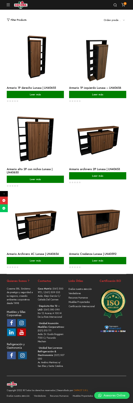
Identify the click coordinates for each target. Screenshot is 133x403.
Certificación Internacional (82, 306)
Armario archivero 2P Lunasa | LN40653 (94, 169)
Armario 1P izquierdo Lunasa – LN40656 (95, 88)
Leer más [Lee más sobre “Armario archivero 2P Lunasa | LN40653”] (97, 176)
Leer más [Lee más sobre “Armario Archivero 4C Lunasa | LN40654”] (35, 260)
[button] (112, 392)
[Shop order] (115, 20)
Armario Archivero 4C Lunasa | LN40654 (33, 254)
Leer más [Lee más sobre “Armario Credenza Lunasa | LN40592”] (97, 260)
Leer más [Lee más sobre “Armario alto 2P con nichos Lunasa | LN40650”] (35, 179)
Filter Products (16, 20)
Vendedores (75, 293)
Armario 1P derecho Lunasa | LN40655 (31, 88)
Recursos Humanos (78, 297)
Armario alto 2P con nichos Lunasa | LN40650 (29, 170)
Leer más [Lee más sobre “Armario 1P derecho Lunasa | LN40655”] (35, 94)
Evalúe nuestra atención (80, 289)
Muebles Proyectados (79, 302)
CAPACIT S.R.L (81, 390)
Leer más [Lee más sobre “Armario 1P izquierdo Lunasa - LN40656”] (97, 94)
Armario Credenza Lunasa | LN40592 (93, 254)
